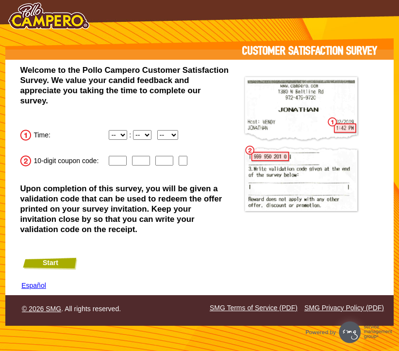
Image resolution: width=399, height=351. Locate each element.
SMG (53, 309)
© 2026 (34, 309)
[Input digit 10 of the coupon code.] (183, 161)
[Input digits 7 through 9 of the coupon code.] (164, 161)
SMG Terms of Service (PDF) (254, 308)
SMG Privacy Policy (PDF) (344, 308)
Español (33, 285)
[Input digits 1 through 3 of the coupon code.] (117, 161)
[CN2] (141, 161)
